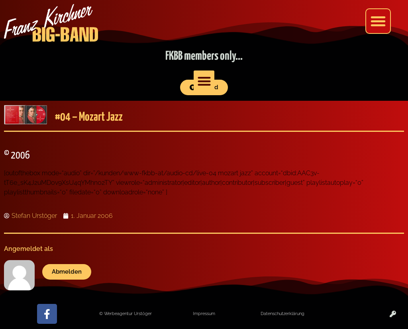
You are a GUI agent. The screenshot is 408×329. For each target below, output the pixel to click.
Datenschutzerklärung (282, 313)
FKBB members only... (204, 56)
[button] (378, 21)
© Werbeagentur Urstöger (125, 313)
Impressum (204, 313)
